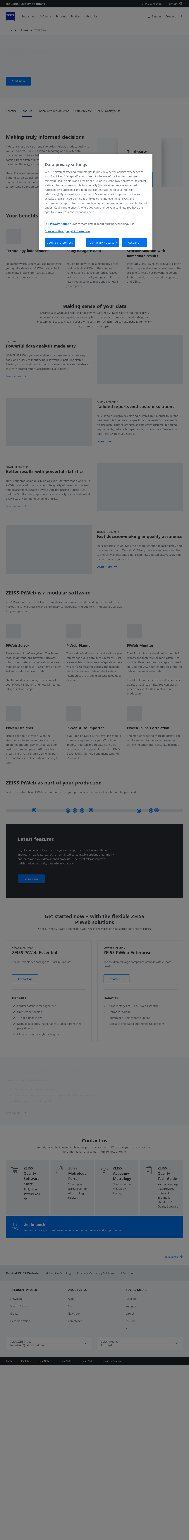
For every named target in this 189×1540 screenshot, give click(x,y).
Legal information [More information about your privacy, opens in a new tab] (78, 231)
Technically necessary (102, 242)
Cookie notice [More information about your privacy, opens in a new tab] (54, 231)
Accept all (134, 242)
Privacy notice (59, 224)
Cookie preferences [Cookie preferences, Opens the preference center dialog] (60, 242)
